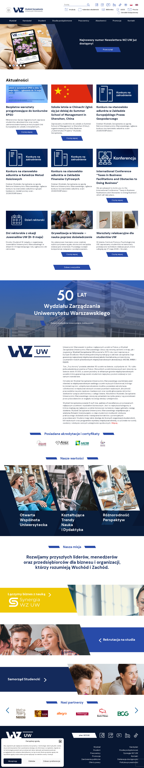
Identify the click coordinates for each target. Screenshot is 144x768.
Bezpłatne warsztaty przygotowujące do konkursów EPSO (26, 111)
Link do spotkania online (108, 47)
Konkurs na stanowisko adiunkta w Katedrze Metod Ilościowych (25, 175)
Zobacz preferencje (51, 761)
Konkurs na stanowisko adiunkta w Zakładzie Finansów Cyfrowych (67, 175)
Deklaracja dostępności (127, 759)
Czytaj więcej (26, 132)
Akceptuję (12, 761)
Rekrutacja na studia (116, 639)
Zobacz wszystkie (72, 267)
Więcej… (114, 423)
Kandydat (134, 747)
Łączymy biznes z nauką (26, 594)
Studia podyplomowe (128, 750)
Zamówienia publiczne (90, 759)
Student (96, 750)
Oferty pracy (94, 762)
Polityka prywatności (129, 762)
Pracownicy (95, 753)
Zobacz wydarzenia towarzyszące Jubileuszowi (72, 323)
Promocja (96, 756)
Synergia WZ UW (130, 753)
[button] (60, 741)
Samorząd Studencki (27, 679)
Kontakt (134, 756)
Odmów (31, 761)
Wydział (97, 747)
